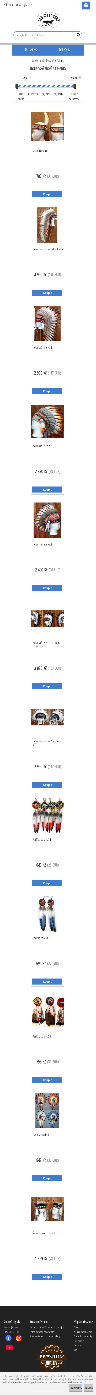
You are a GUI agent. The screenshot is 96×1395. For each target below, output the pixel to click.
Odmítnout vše (75, 1388)
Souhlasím (88, 1388)
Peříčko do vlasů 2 (42, 938)
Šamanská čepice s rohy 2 (45, 1233)
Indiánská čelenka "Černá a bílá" (46, 743)
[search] (78, 36)
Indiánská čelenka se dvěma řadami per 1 (47, 644)
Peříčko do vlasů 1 (42, 840)
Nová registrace (24, 5)
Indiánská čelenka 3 (42, 446)
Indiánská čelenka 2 (42, 544)
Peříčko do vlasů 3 (42, 1036)
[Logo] (48, 20)
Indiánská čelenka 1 (42, 348)
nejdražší (46, 94)
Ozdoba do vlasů (41, 1135)
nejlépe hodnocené (74, 96)
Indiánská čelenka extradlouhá (48, 249)
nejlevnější (33, 94)
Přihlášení (8, 5)
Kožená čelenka (40, 151)
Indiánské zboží (46, 60)
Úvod (34, 60)
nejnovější (58, 94)
